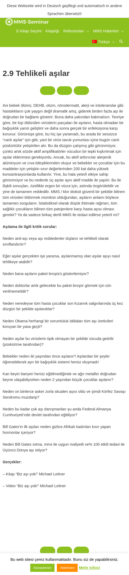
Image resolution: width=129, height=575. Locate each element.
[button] (121, 41)
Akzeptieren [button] (42, 568)
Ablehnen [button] (67, 568)
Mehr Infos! (89, 567)
